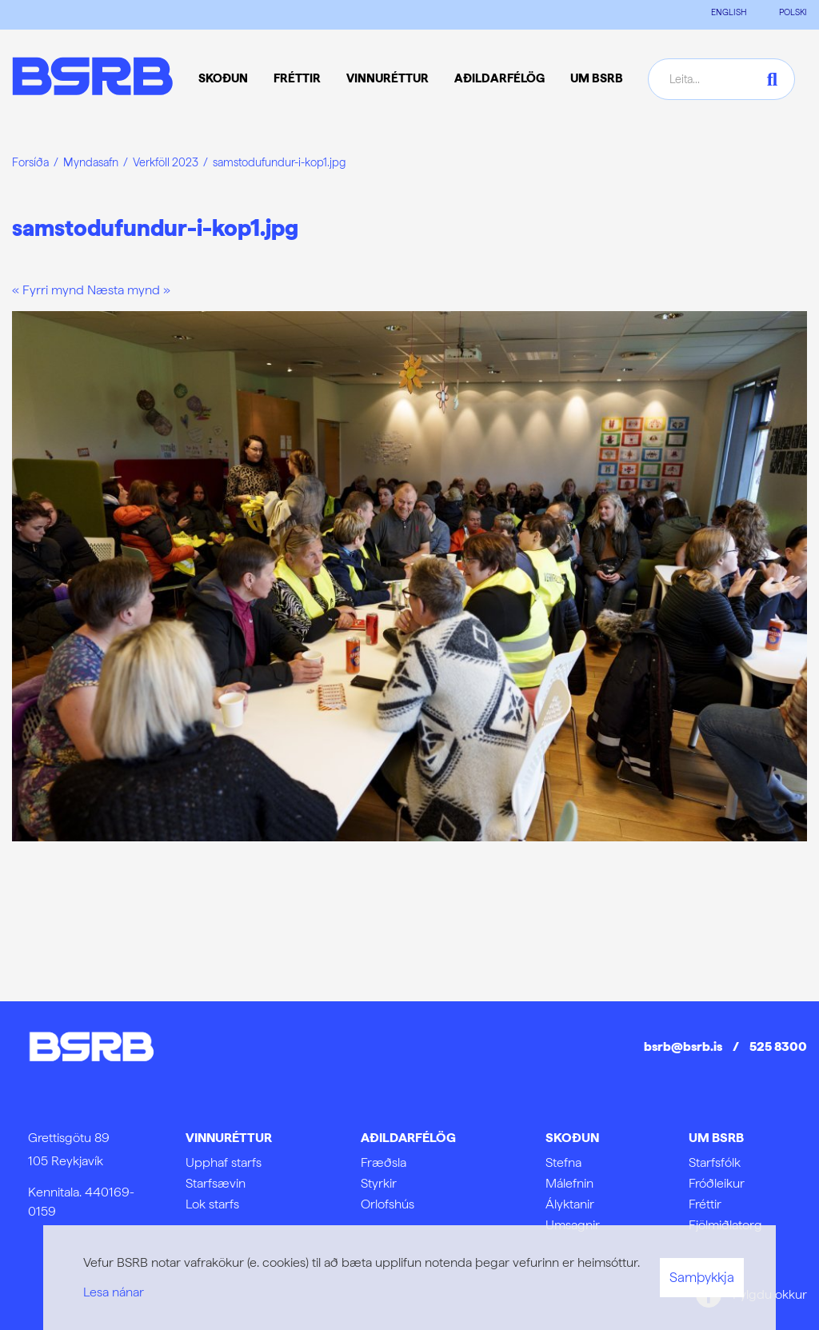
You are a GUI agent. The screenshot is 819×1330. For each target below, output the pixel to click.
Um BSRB (716, 1137)
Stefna (563, 1162)
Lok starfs (212, 1204)
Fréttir (705, 1204)
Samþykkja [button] (701, 1277)
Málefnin (569, 1183)
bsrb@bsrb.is (683, 1046)
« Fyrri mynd (48, 290)
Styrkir (379, 1183)
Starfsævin (216, 1183)
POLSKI (793, 12)
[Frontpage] (92, 79)
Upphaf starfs (224, 1162)
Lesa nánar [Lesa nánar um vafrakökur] (113, 1292)
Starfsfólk (715, 1162)
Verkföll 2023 (165, 162)
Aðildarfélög (408, 1137)
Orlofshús (387, 1204)
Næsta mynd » (128, 290)
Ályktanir (569, 1204)
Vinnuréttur (229, 1137)
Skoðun (572, 1137)
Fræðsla (383, 1162)
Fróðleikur (717, 1183)
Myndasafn (90, 162)
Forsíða (30, 162)
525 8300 (778, 1046)
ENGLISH (729, 12)
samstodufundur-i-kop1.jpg (279, 162)
